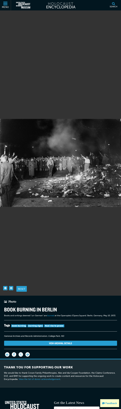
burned (50, 326)
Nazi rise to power (54, 337)
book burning (19, 337)
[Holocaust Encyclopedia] (60, 5)
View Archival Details (60, 354)
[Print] (7, 365)
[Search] (113, 5)
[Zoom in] (11, 299)
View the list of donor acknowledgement (39, 390)
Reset (21, 299)
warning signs (35, 337)
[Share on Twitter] (21, 365)
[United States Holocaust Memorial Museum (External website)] (23, 5)
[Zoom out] (5, 299)
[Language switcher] (27, 365)
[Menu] (5, 5)
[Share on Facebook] (14, 365)
